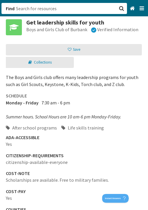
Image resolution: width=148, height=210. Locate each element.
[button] (74, 105)
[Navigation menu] (142, 8)
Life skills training (82, 128)
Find (10, 8)
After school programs (31, 128)
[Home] (133, 8)
